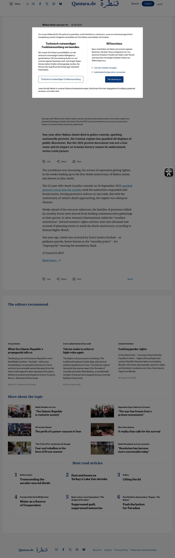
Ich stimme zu (114, 79)
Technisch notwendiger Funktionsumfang (61, 79)
